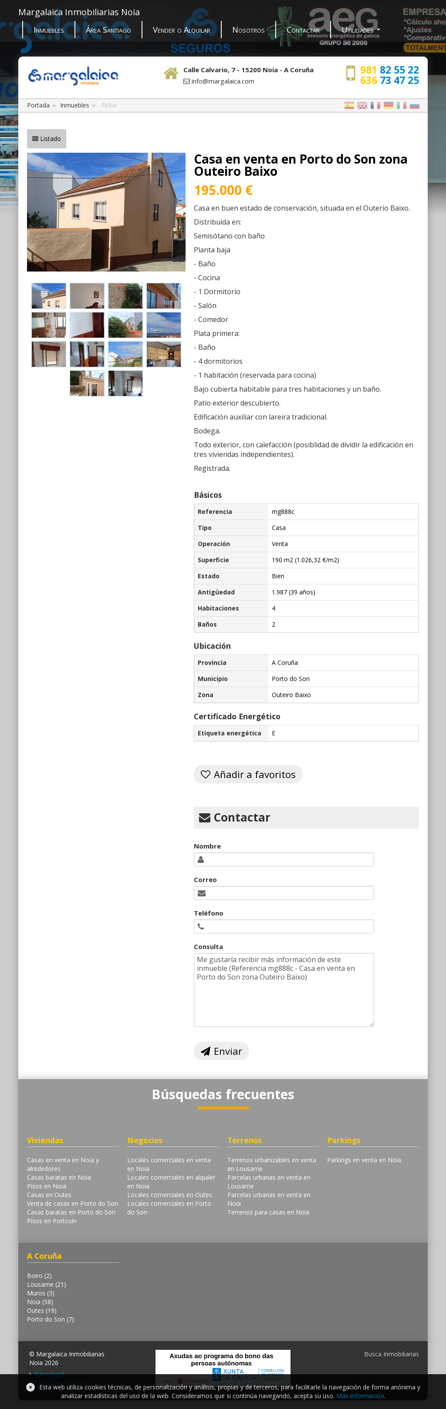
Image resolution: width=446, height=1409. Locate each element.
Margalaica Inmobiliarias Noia (79, 12)
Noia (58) (40, 1302)
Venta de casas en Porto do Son (72, 1203)
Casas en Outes (49, 1195)
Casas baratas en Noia (59, 1177)
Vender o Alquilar (181, 29)
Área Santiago (108, 29)
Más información (360, 1396)
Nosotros (248, 29)
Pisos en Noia (46, 1186)
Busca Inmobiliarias (391, 1354)
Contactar (303, 29)
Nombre (207, 846)
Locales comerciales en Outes (169, 1195)
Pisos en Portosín (52, 1221)
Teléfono (208, 913)
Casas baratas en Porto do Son (71, 1212)
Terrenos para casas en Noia (268, 1212)
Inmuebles (49, 29)
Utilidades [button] (360, 29)
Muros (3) (40, 1293)
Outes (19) (42, 1310)
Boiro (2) (39, 1275)
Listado (50, 138)
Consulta (208, 946)
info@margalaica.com (223, 81)
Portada (38, 105)
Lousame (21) (46, 1284)
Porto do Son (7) (50, 1319)
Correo (205, 879)
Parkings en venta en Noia (364, 1160)
